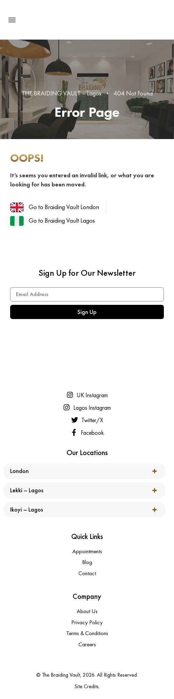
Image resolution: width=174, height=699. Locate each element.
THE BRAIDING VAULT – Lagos (61, 93)
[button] (12, 20)
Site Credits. (87, 686)
